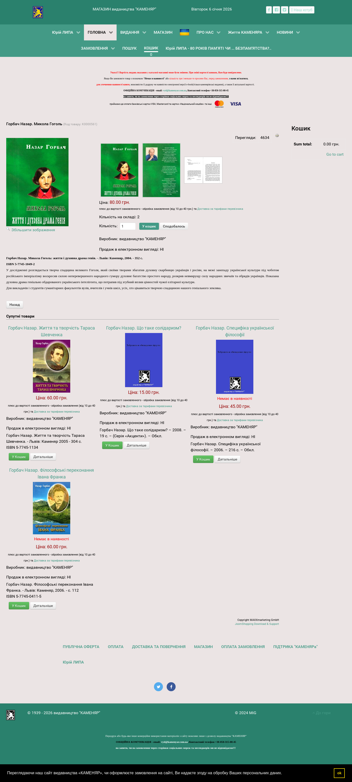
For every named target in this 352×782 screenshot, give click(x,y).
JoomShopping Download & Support (257, 624)
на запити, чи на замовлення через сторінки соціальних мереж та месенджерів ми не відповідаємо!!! (176, 96)
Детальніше (43, 457)
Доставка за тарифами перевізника (220, 209)
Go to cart (335, 154)
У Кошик (19, 457)
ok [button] (339, 773)
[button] (284, 773)
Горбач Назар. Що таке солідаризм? (143, 328)
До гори (321, 712)
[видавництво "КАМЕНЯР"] (38, 11)
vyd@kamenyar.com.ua (174, 90)
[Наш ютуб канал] (301, 9)
